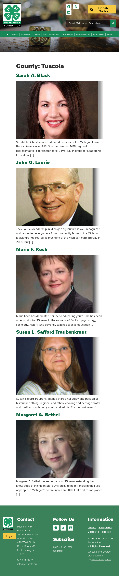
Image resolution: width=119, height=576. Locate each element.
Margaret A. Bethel (38, 414)
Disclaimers (93, 531)
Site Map (106, 531)
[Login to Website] (9, 536)
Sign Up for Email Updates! (62, 549)
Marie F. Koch (32, 249)
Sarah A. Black (33, 75)
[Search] (113, 23)
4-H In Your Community (51, 34)
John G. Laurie (33, 162)
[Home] (7, 34)
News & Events (68, 34)
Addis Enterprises (101, 559)
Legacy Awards (98, 34)
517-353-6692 (25, 560)
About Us (15, 34)
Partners (37, 34)
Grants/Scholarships (83, 34)
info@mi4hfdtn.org (27, 564)
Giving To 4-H (25, 34)
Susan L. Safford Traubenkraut (51, 332)
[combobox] (88, 23)
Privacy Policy (105, 527)
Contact (110, 34)
